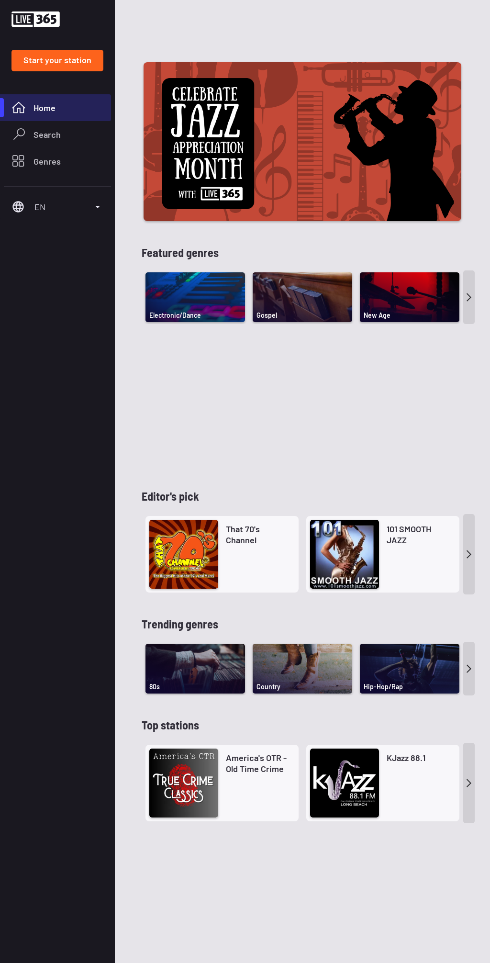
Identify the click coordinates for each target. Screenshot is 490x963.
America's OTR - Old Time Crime (256, 596)
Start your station (57, 60)
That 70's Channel (243, 368)
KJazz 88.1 (406, 591)
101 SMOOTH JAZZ (409, 368)
